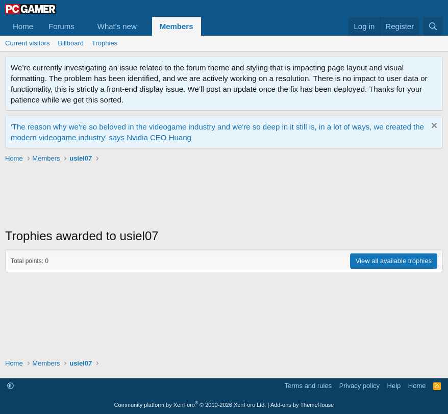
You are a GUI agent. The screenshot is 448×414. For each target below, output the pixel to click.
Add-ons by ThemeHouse (302, 405)
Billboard (71, 43)
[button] (83, 26)
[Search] (433, 26)
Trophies (104, 43)
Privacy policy (359, 386)
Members (176, 26)
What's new (117, 26)
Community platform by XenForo (190, 405)
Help (394, 386)
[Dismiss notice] (433, 126)
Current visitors (27, 43)
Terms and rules (308, 386)
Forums (61, 26)
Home (23, 26)
